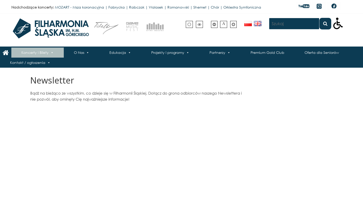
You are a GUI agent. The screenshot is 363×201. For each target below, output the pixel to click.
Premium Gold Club (267, 52)
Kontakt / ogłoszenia (27, 62)
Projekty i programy (167, 52)
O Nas (79, 52)
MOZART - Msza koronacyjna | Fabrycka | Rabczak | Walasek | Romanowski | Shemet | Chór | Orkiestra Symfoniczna (158, 7)
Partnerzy (217, 52)
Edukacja (117, 52)
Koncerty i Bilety (35, 52)
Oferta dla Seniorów (322, 52)
